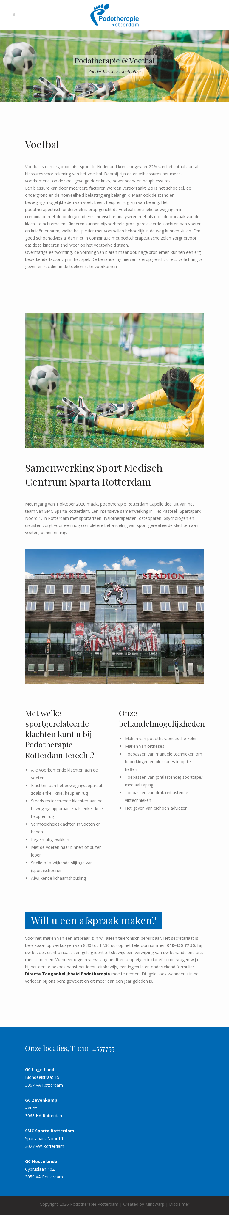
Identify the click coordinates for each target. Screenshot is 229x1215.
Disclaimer (179, 1204)
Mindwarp (154, 1204)
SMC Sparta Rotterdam (49, 1131)
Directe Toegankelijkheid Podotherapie (67, 974)
